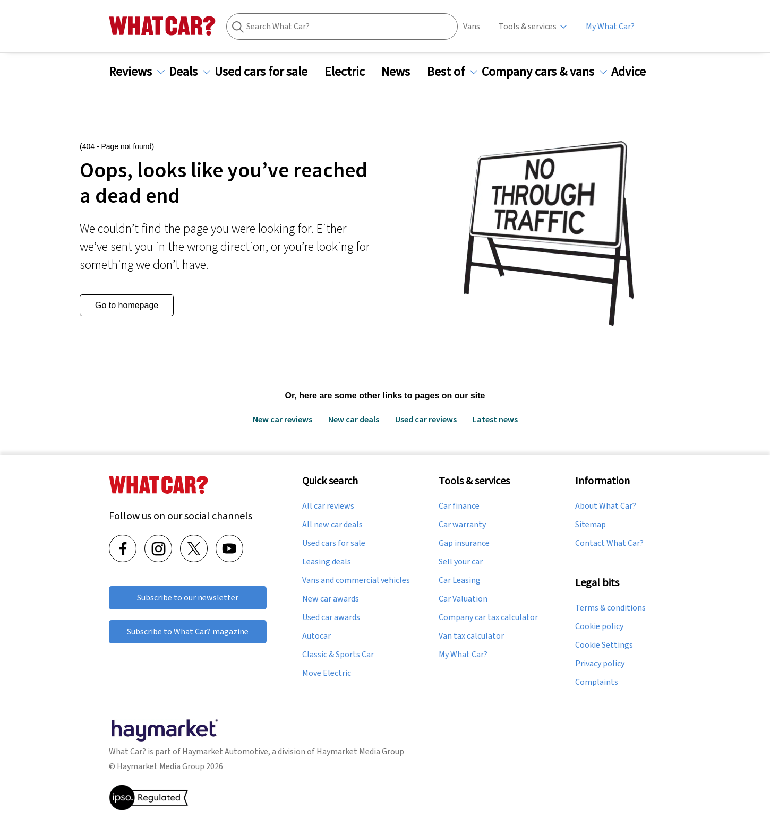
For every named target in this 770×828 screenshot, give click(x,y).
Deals (189, 71)
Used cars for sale (267, 71)
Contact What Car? (609, 543)
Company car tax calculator (488, 617)
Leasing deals (326, 561)
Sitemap (590, 524)
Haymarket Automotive (225, 751)
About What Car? (605, 506)
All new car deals (332, 524)
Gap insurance (464, 543)
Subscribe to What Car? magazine (188, 631)
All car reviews (328, 506)
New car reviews (282, 419)
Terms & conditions (610, 608)
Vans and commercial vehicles (356, 580)
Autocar (316, 636)
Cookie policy (599, 626)
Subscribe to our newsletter (187, 597)
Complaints (596, 682)
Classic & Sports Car (338, 654)
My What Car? (610, 26)
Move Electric (326, 673)
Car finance (459, 506)
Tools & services (528, 26)
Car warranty (462, 524)
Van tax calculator (471, 636)
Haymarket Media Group (360, 751)
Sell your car (461, 561)
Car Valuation (463, 599)
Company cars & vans (544, 71)
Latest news (495, 419)
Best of (452, 71)
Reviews (137, 71)
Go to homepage (126, 305)
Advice (634, 71)
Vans (471, 26)
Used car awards (331, 617)
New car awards (330, 599)
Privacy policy (599, 663)
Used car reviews (426, 419)
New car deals (353, 419)
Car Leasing (460, 580)
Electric (351, 71)
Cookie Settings (604, 645)
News (402, 71)
